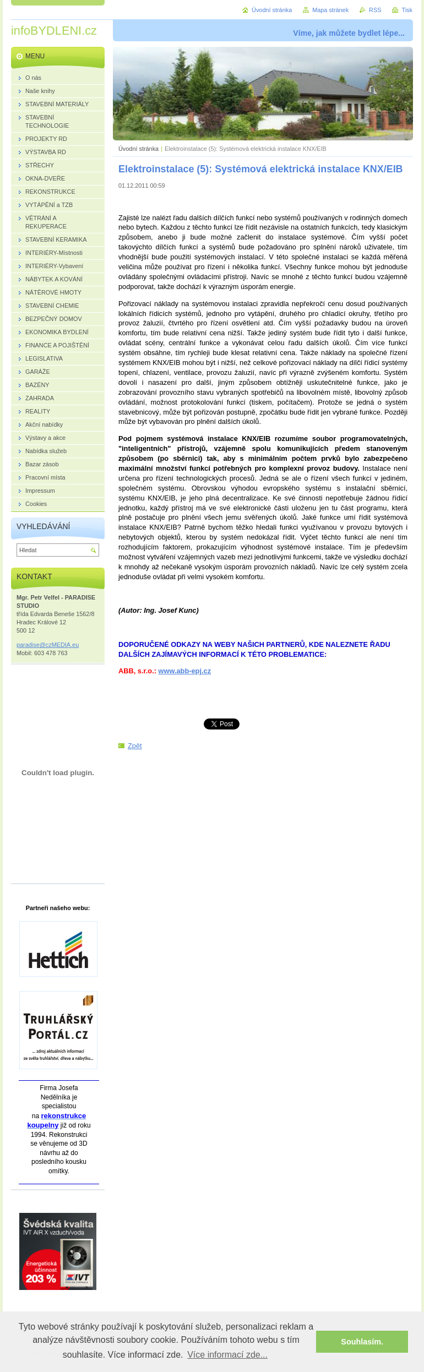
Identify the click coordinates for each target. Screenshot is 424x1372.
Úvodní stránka (138, 148)
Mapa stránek (330, 10)
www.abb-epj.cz (185, 671)
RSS (375, 10)
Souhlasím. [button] (362, 1341)
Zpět (135, 746)
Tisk (406, 10)
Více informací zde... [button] (227, 1354)
